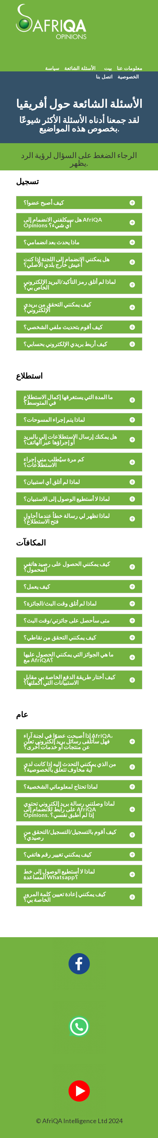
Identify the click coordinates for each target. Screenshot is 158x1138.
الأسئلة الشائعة (80, 68)
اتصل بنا (104, 76)
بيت (108, 68)
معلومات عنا (128, 68)
